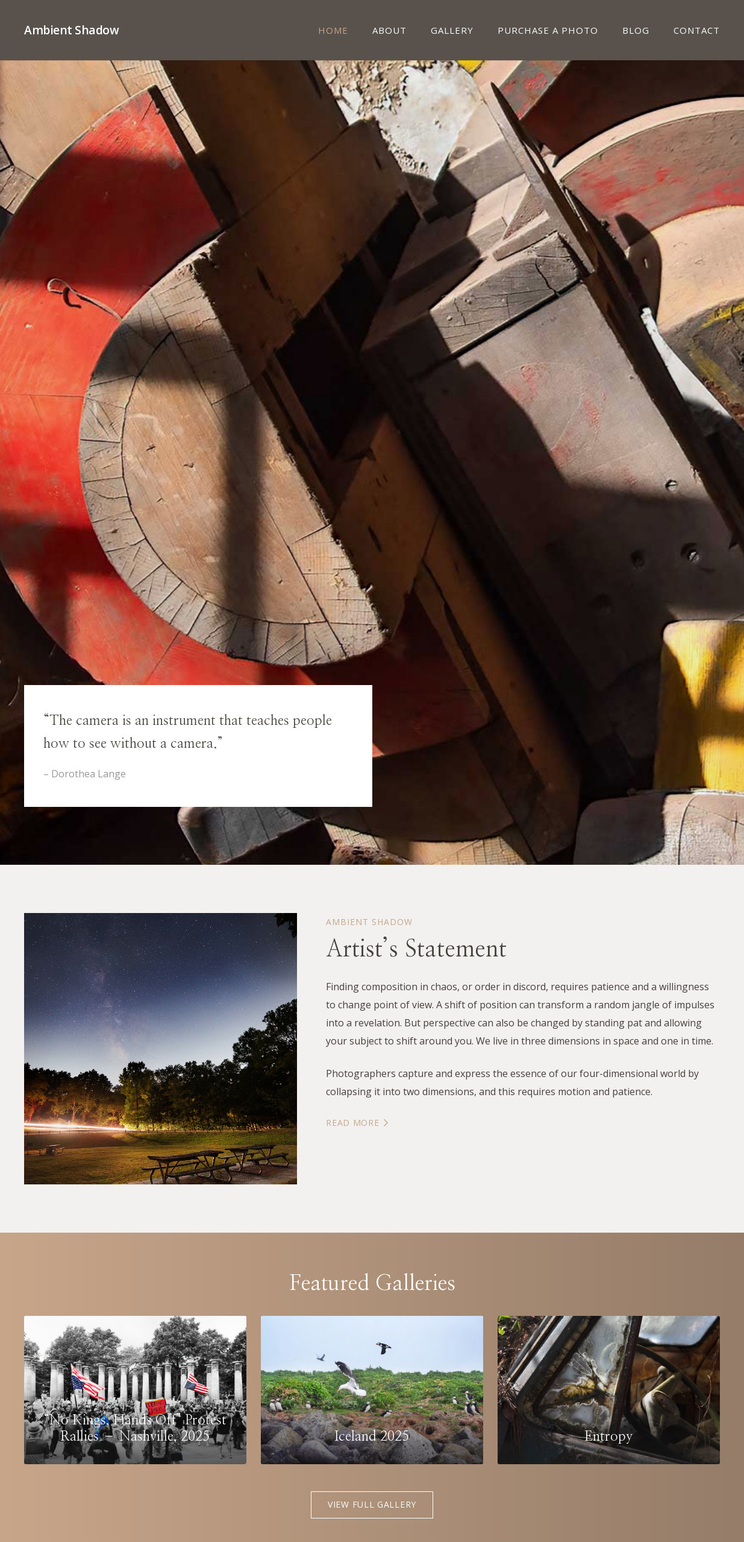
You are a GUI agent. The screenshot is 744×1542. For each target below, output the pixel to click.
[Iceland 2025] (372, 1390)
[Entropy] (609, 1390)
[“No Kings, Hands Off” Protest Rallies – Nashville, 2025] (135, 1390)
